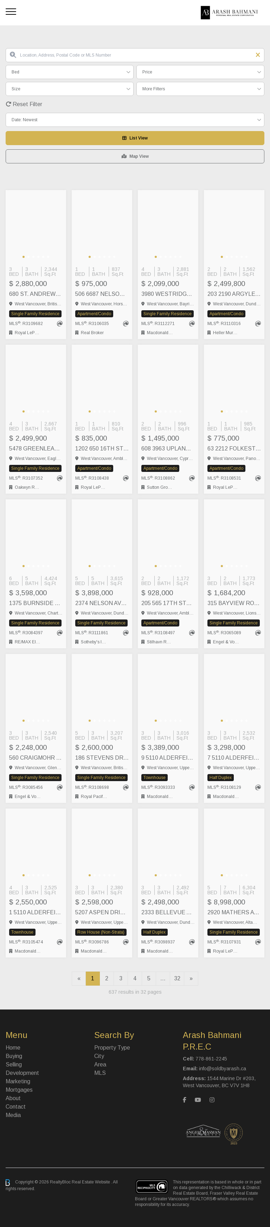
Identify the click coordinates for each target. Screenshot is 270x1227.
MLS (100, 1073)
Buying (14, 1056)
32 (177, 978)
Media (13, 1115)
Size (16, 88)
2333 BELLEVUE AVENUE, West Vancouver (168, 912)
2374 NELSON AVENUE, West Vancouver (102, 603)
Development (22, 1073)
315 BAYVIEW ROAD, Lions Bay (234, 603)
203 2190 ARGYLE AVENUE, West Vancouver (234, 294)
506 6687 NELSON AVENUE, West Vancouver (102, 294)
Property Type (112, 1048)
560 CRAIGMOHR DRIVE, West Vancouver (36, 758)
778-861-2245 (211, 1059)
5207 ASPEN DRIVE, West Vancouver (102, 912)
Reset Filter (24, 104)
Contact (16, 1107)
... (163, 978)
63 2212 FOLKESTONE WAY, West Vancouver (234, 449)
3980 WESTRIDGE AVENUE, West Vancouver (168, 294)
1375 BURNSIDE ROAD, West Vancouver (36, 603)
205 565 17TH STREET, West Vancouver (168, 603)
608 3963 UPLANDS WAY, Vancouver (168, 449)
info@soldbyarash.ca (222, 1068)
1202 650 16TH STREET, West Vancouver (102, 449)
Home (13, 1048)
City (99, 1056)
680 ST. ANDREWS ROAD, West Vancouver (36, 294)
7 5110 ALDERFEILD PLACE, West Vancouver (234, 758)
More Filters (153, 88)
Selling (14, 1064)
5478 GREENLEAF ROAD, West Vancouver (36, 449)
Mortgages (19, 1090)
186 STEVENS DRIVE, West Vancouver (102, 758)
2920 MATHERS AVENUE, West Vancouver (234, 912)
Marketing (18, 1081)
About (13, 1098)
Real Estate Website (91, 1182)
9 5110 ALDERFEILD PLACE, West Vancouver (168, 758)
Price (147, 72)
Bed (15, 72)
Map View (135, 156)
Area (100, 1064)
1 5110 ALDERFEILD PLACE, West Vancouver (36, 912)
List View (135, 138)
